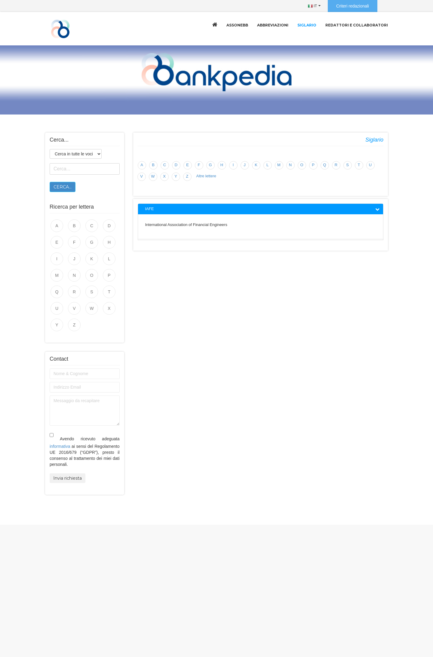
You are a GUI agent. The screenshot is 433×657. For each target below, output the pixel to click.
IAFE (149, 208)
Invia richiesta (67, 478)
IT (312, 6)
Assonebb (237, 25)
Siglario (306, 25)
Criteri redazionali (352, 6)
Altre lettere (206, 176)
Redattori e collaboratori (356, 25)
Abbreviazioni (272, 25)
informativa (60, 446)
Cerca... (63, 187)
